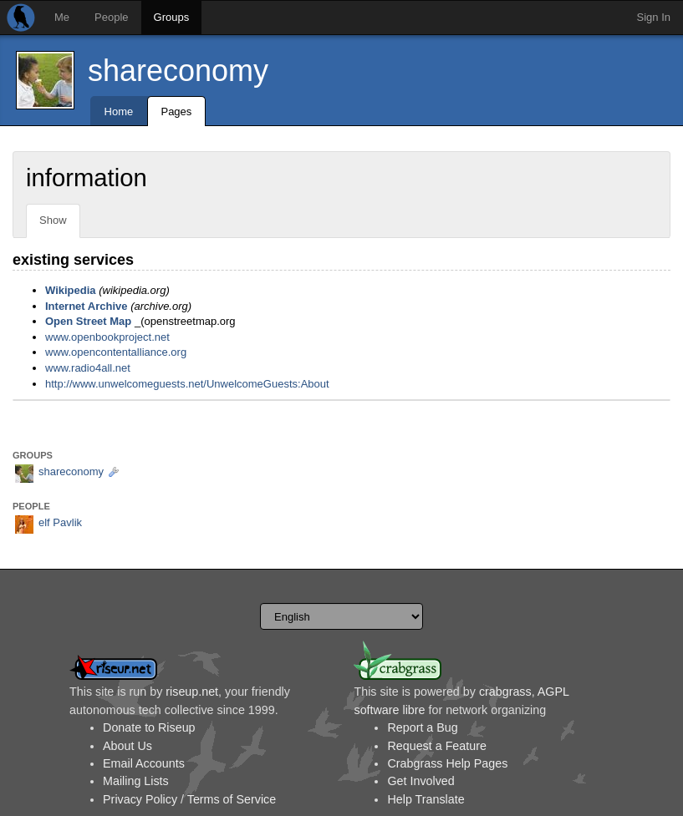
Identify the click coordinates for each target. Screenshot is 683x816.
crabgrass (505, 691)
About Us (127, 746)
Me (61, 17)
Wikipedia (70, 290)
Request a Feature (436, 746)
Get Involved (420, 781)
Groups (172, 17)
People (111, 17)
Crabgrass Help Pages (447, 763)
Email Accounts (144, 763)
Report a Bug (422, 727)
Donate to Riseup (149, 727)
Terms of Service (231, 799)
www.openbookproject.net (107, 337)
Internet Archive (86, 306)
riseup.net (192, 691)
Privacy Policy (140, 799)
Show (53, 220)
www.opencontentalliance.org (115, 352)
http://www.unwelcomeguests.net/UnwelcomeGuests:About (187, 384)
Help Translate (425, 799)
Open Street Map (88, 321)
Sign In (653, 17)
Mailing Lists (136, 781)
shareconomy (178, 70)
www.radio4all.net (87, 368)
